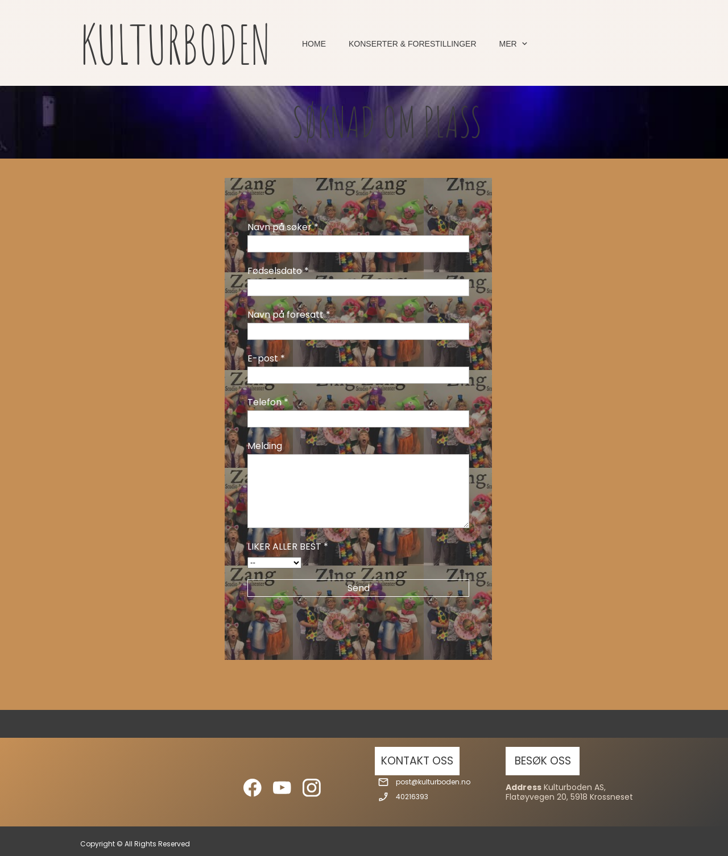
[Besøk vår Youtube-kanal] (282, 788)
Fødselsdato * (278, 270)
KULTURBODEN (175, 44)
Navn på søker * (282, 227)
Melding (264, 445)
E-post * (266, 358)
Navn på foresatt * (288, 314)
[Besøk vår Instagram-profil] (312, 788)
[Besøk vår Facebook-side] (252, 788)
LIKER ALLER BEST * (287, 546)
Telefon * (267, 402)
